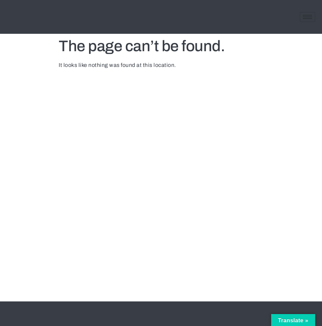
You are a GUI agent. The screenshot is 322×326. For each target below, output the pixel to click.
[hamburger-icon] (307, 17)
